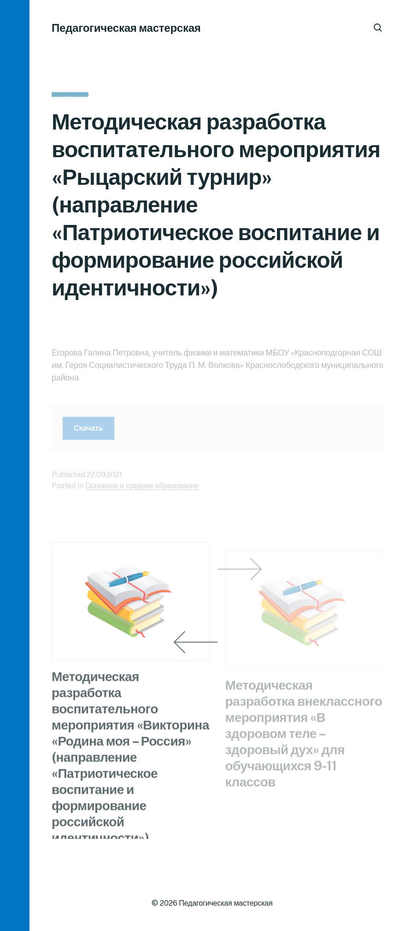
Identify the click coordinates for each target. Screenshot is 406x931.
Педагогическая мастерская (126, 27)
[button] (14, 465)
